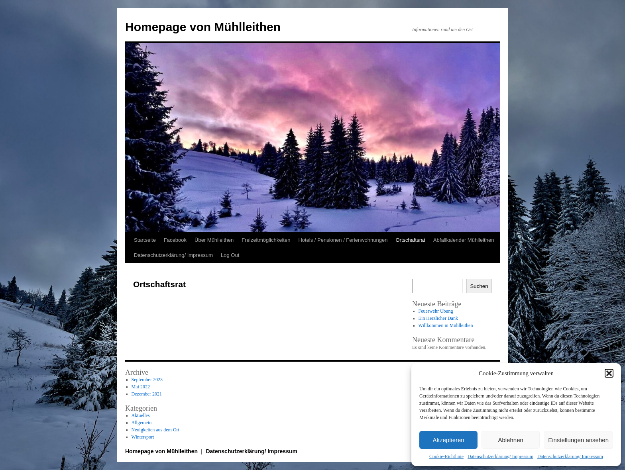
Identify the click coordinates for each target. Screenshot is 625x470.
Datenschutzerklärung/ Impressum (500, 456)
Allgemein (142, 422)
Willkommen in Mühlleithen (446, 325)
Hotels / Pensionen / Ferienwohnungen (342, 240)
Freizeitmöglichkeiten (266, 240)
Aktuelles (141, 415)
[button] (609, 373)
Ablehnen (510, 440)
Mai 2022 (141, 387)
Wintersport (143, 437)
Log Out (230, 255)
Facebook (175, 240)
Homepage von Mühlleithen (203, 26)
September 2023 (147, 379)
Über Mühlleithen (214, 240)
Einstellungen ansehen (578, 440)
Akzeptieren (448, 440)
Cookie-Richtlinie (446, 456)
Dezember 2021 (147, 394)
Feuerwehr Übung (436, 311)
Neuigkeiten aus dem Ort (155, 430)
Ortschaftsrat (410, 240)
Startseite (145, 240)
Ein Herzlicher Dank (438, 318)
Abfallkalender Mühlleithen (463, 240)
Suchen (479, 286)
